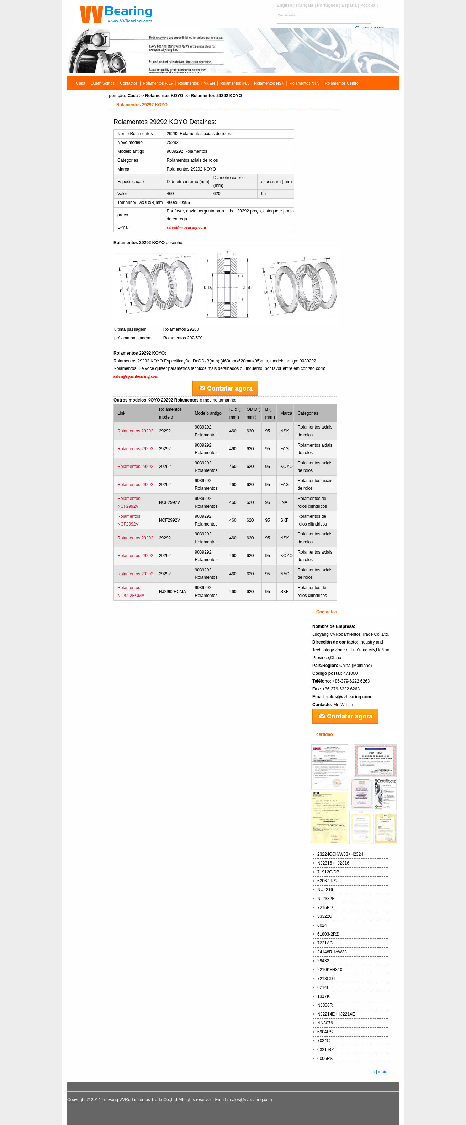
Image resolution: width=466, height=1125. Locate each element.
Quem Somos (103, 83)
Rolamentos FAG (158, 83)
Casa (80, 83)
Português (327, 5)
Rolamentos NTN (304, 83)
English (284, 5)
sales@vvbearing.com (348, 696)
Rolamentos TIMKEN (196, 83)
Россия (368, 5)
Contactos (129, 83)
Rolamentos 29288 (181, 329)
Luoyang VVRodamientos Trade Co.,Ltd (139, 1099)
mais (382, 1071)
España (349, 5)
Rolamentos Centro (342, 83)
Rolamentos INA (234, 83)
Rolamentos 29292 (135, 431)
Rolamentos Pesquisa (88, 97)
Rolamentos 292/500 (183, 337)
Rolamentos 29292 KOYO (216, 95)
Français (304, 5)
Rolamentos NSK (269, 83)
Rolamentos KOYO (164, 95)
